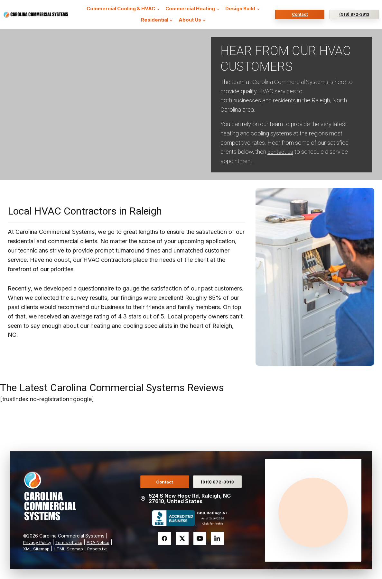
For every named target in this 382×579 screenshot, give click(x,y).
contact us (280, 151)
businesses (247, 100)
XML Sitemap (56, 542)
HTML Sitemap (91, 542)
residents (284, 100)
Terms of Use (72, 535)
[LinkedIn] (217, 537)
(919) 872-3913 (354, 14)
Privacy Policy (38, 535)
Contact (300, 14)
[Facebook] (164, 537)
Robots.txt (34, 548)
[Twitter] (182, 537)
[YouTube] (199, 537)
